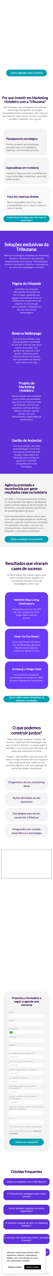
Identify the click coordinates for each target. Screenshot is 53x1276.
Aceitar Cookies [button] (32, 1267)
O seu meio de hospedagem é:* (21, 1053)
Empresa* (13, 1037)
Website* (12, 1045)
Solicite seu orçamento (26, 1142)
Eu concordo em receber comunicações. (25, 1127)
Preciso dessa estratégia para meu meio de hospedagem (26, 218)
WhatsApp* (13, 1029)
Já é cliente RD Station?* (18, 1078)
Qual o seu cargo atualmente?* (21, 1061)
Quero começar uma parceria (26, 539)
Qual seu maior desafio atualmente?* (23, 1070)
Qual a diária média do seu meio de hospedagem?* (22, 1087)
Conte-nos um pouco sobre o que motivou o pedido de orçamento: (26, 1108)
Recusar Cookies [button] (15, 1267)
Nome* (11, 1012)
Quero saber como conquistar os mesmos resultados (26, 699)
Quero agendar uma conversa (26, 72)
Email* (11, 1020)
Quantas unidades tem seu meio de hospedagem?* (23, 1097)
